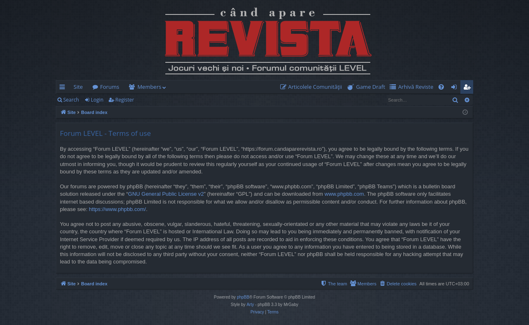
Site (78, 86)
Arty (250, 304)
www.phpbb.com (344, 194)
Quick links (64, 88)
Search (71, 99)
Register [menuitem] (468, 88)
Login (97, 99)
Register (124, 99)
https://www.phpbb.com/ (117, 209)
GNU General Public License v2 (166, 194)
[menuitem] (313, 87)
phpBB (243, 297)
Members (149, 86)
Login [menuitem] (455, 88)
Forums (109, 86)
